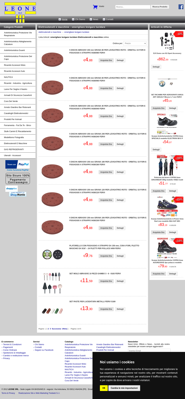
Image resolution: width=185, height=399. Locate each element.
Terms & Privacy (8, 393)
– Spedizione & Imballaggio (14, 353)
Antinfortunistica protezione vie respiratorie (18, 34)
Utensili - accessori (12, 155)
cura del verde (11, 101)
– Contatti (37, 347)
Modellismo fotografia (14, 137)
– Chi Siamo (38, 344)
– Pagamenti (7, 347)
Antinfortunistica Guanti (14, 50)
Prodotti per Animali (13, 119)
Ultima (64, 329)
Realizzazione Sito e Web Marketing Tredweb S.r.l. (39, 393)
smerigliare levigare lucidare (76, 32)
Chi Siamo (80, 19)
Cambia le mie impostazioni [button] (124, 388)
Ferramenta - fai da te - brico (17, 125)
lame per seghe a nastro (15, 89)
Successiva (56, 329)
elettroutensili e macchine (50, 32)
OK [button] (103, 388)
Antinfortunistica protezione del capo (18, 57)
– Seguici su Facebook (43, 350)
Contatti (109, 19)
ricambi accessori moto (14, 65)
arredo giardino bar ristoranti (17, 107)
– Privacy (6, 358)
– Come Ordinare (9, 350)
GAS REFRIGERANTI (14, 149)
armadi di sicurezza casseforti (18, 95)
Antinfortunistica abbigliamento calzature (17, 42)
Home (64, 19)
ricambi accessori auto (14, 71)
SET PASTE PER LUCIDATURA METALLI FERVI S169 (92, 301)
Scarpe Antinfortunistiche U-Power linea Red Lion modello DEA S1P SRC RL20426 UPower (167, 221)
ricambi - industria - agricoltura (18, 83)
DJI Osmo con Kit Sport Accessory (167, 53)
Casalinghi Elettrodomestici (16, 113)
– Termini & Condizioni (11, 344)
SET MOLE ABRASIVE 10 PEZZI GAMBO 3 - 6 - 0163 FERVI (95, 274)
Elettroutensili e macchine (15, 143)
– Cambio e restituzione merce (15, 355)
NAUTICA (8, 77)
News (95, 19)
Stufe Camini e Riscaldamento (17, 131)
